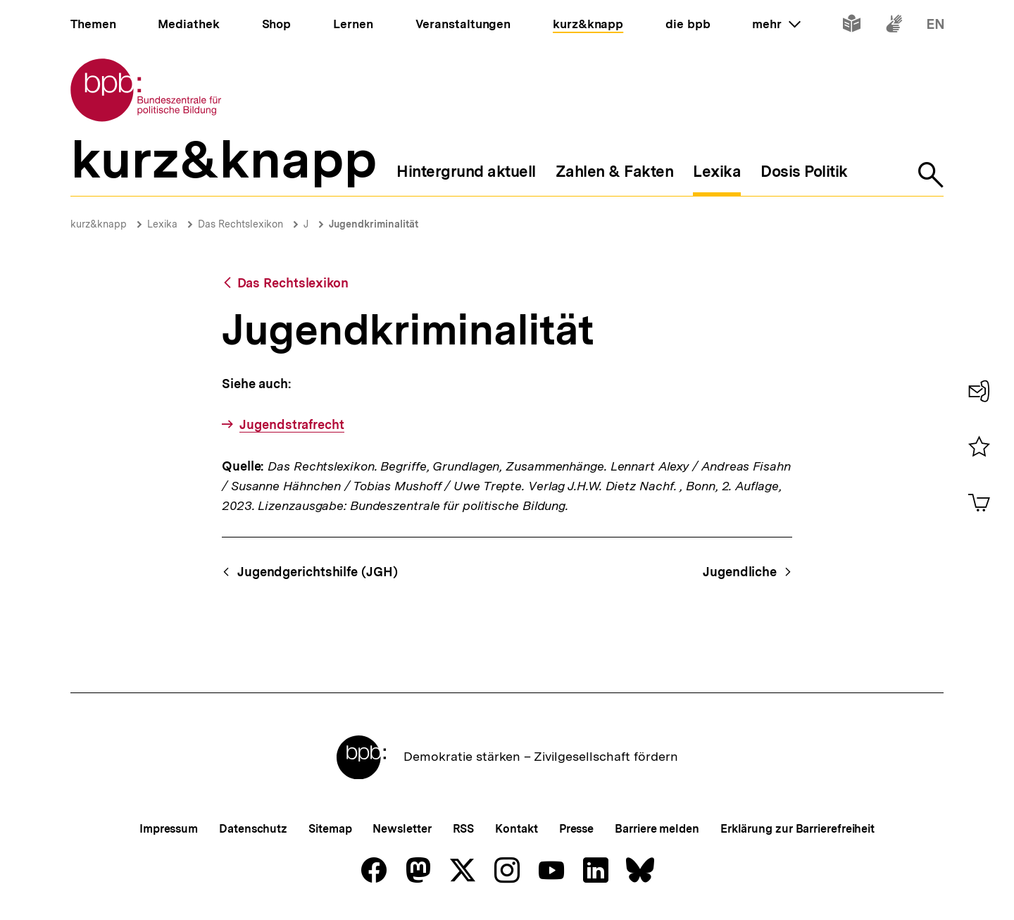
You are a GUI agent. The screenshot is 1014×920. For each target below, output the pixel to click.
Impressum (168, 828)
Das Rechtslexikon (240, 224)
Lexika (162, 224)
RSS (464, 828)
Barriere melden (657, 828)
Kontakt (516, 828)
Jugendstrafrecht (291, 424)
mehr (776, 24)
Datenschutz (253, 828)
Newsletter (402, 828)
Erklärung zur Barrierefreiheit (797, 828)
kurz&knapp (98, 224)
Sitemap (329, 828)
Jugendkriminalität (373, 224)
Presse (576, 828)
